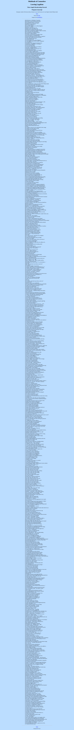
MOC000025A (39, 17)
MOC (39, 15)
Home (37, 13)
